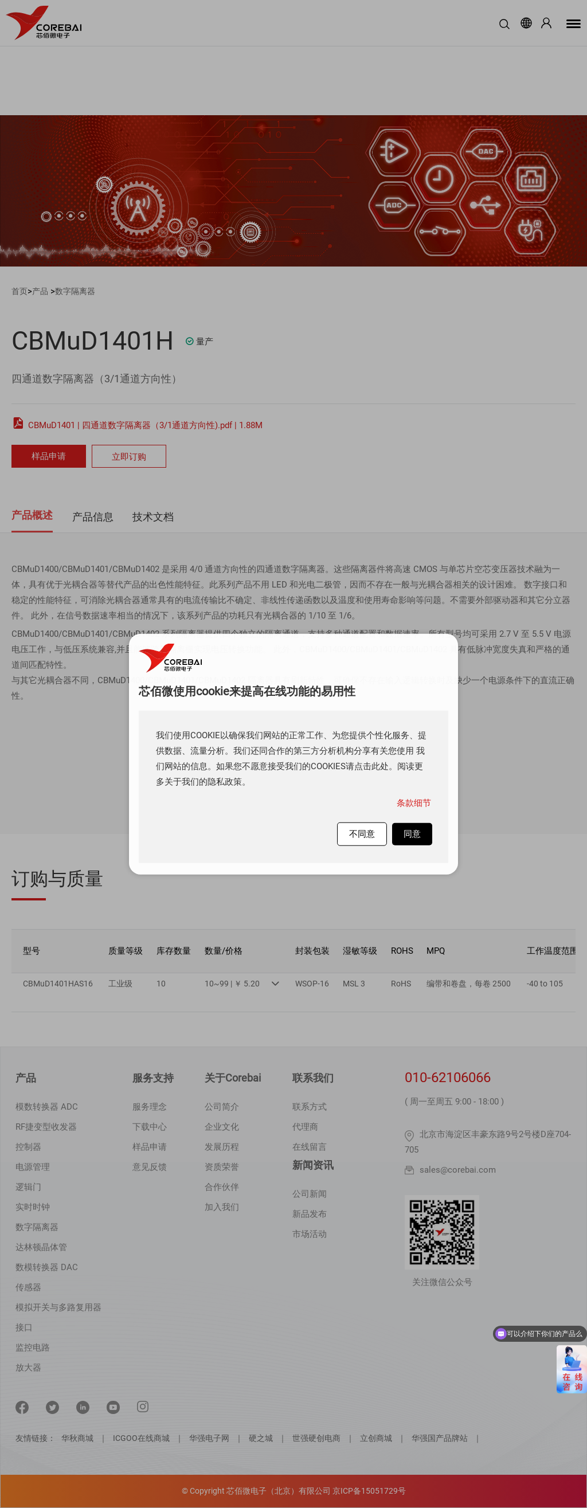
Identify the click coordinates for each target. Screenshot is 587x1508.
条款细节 (414, 802)
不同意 (362, 833)
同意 (412, 833)
